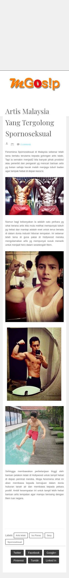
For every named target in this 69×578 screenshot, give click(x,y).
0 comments (25, 144)
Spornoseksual (15, 542)
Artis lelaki (21, 535)
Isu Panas (36, 535)
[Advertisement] (34, 34)
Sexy (49, 535)
